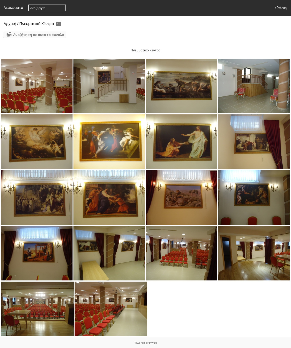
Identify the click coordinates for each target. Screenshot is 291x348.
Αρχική (10, 23)
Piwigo (153, 343)
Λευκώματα (13, 7)
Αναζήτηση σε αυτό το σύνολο (38, 34)
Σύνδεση (281, 8)
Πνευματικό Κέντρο (36, 23)
